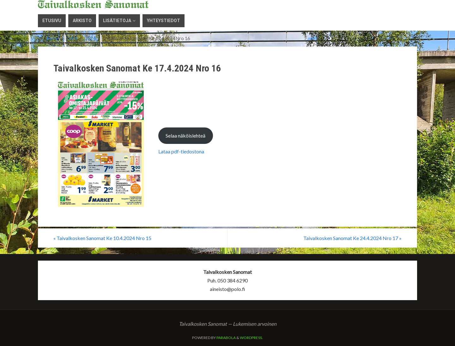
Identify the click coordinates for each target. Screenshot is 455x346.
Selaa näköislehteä (185, 136)
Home (52, 38)
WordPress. (251, 337)
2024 (90, 38)
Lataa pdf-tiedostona (181, 151)
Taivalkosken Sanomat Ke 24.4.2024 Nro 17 (352, 238)
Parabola (226, 337)
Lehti (72, 38)
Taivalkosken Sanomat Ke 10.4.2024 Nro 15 (102, 238)
